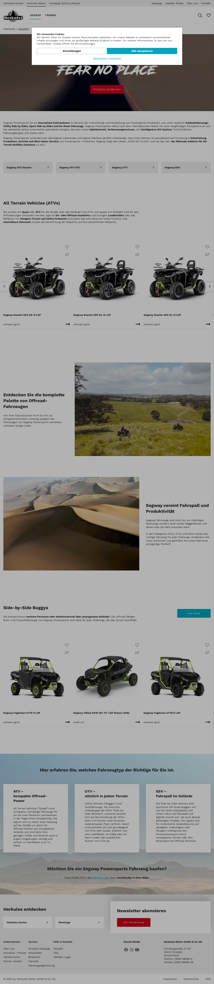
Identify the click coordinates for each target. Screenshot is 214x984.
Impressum (114, 58)
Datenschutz (100, 58)
